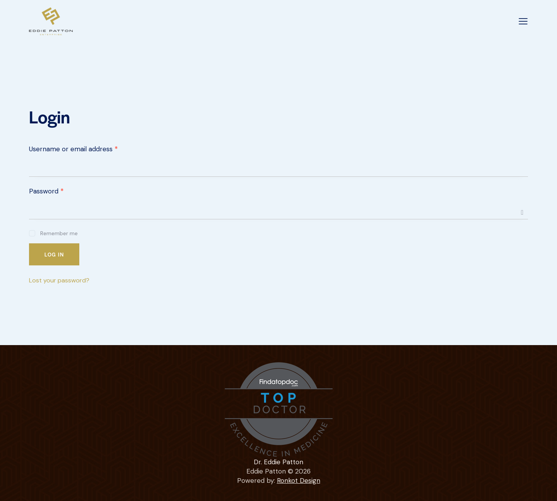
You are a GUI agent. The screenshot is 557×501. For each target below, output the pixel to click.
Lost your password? (59, 280)
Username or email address (73, 149)
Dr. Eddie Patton (278, 462)
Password (46, 191)
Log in (54, 254)
